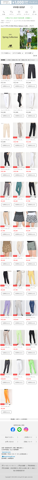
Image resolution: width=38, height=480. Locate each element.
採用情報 (31, 465)
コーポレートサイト (8, 465)
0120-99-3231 (6, 452)
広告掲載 (5, 468)
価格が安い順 (26, 60)
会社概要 (21, 465)
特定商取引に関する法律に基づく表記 (23, 468)
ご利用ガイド (28, 437)
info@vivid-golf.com (8, 456)
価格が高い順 (16, 60)
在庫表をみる (6, 86)
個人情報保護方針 (19, 470)
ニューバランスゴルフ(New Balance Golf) (6, 80)
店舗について (28, 441)
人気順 (9, 60)
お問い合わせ (9, 441)
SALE (33, 60)
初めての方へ (9, 437)
